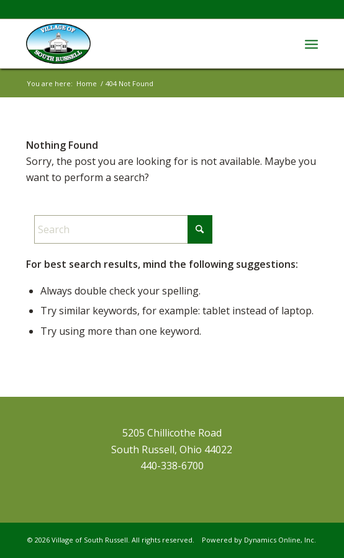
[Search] (123, 229)
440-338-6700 (172, 465)
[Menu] (311, 43)
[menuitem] (311, 43)
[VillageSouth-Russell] (143, 43)
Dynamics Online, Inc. (280, 539)
